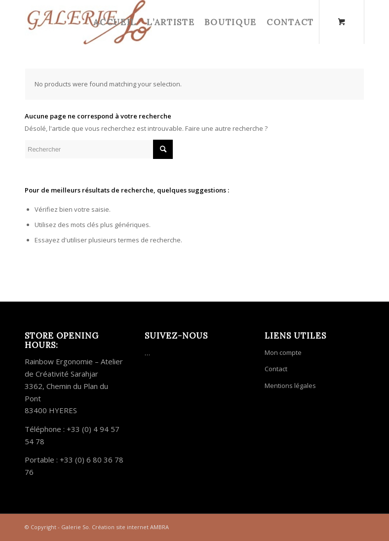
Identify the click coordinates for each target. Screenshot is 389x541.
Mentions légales (290, 385)
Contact (276, 368)
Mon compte (283, 352)
